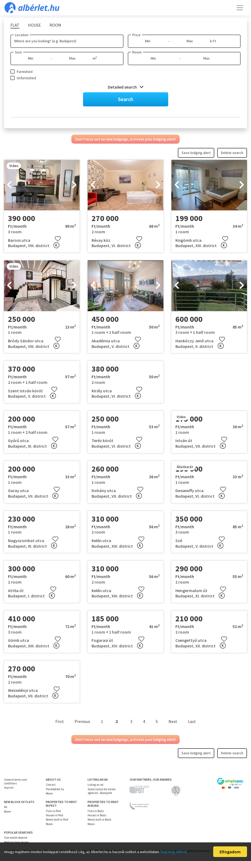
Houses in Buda (97, 815)
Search (125, 99)
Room (137, 52)
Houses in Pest (54, 815)
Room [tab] (55, 25)
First (59, 721)
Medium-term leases (16, 842)
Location (21, 34)
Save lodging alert (196, 152)
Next (172, 721)
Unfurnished (26, 78)
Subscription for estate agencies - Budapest (102, 791)
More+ (49, 793)
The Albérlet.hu (55, 789)
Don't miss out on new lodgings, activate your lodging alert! (125, 139)
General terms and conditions (15, 781)
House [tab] (34, 25)
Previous (82, 721)
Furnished (24, 71)
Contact (51, 785)
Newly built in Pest (57, 819)
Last (192, 721)
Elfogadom (230, 851)
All (5, 807)
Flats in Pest (53, 811)
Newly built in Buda (99, 819)
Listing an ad (95, 785)
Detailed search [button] (125, 87)
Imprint (9, 787)
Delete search (232, 152)
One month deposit (15, 837)
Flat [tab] (14, 25)
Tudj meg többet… (175, 851)
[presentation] (9, 185)
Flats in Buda (96, 811)
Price (136, 34)
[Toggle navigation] (240, 8)
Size (18, 52)
